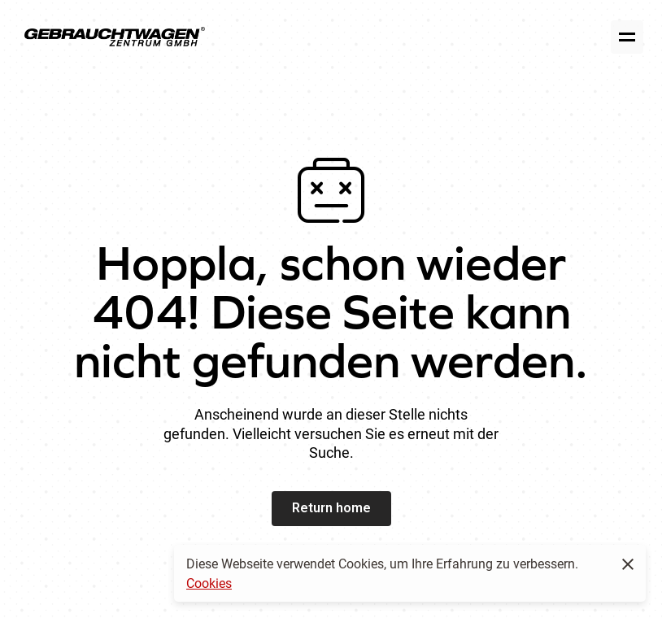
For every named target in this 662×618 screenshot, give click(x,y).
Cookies (209, 582)
